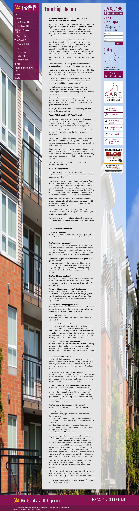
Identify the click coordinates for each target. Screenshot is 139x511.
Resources (17, 73)
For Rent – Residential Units (22, 21)
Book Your (113, 74)
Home (16, 14)
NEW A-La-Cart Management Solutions (22, 31)
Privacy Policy (26, 509)
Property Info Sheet (23, 43)
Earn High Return (22, 51)
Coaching (17, 63)
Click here (68, 480)
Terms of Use (17, 509)
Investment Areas (23, 59)
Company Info (18, 17)
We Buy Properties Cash (21, 39)
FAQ (19, 47)
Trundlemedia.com (64, 507)
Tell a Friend (21, 55)
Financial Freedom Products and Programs (23, 68)
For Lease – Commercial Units (22, 25)
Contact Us (17, 77)
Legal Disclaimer (36, 509)
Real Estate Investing (20, 36)
